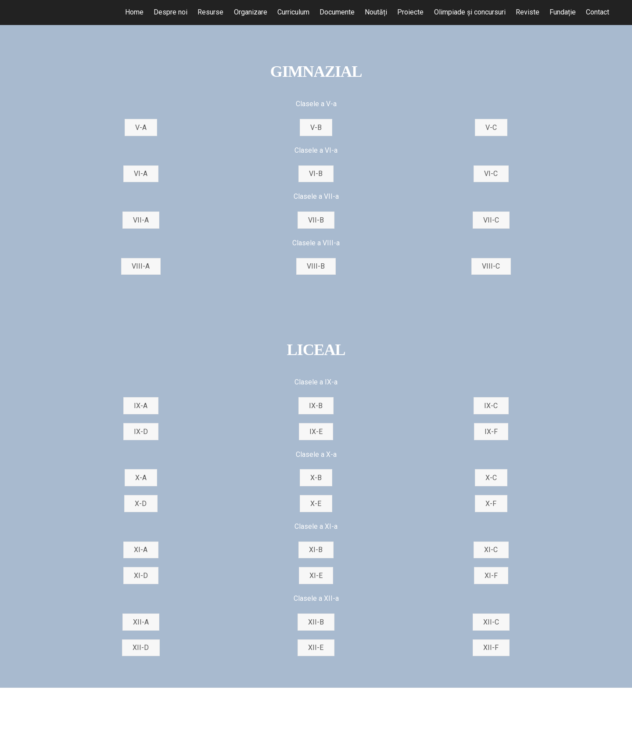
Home (134, 12)
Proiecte (410, 12)
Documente (337, 12)
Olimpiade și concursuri (469, 12)
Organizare (250, 12)
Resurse (210, 12)
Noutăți (376, 12)
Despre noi (170, 12)
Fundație (562, 12)
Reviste (527, 12)
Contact (597, 12)
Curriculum (293, 12)
